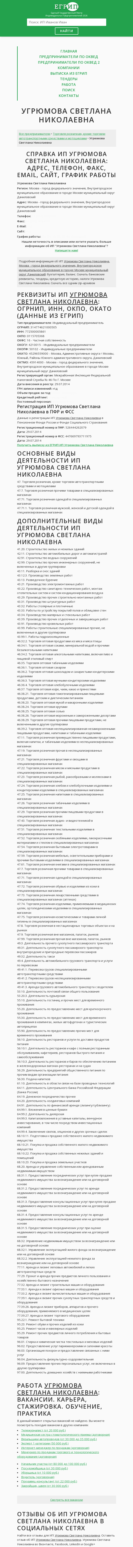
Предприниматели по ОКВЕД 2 (69, 62)
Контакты (69, 95)
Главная (68, 51)
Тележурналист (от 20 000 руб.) (43, 1430)
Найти (66, 31)
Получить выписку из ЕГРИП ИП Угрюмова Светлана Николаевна (65, 445)
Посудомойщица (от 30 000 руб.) (44, 1468)
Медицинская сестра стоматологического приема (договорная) (65, 1434)
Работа (69, 84)
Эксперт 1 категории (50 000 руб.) (45, 1443)
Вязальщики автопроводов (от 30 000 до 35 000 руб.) (59, 1439)
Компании (69, 67)
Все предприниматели (34, 134)
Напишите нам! (66, 250)
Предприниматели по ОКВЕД (68, 56)
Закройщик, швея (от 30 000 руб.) (45, 1486)
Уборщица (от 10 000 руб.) (40, 1472)
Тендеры (68, 78)
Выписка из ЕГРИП (68, 73)
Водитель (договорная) (37, 1477)
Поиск (68, 90)
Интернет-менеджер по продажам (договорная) (55, 1448)
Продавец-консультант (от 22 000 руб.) (49, 1481)
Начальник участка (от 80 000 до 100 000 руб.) (54, 1464)
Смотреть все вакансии (66, 1500)
